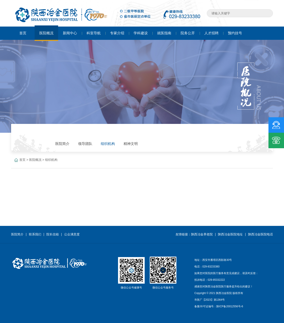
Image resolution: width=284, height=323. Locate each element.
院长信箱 (52, 234)
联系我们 (35, 234)
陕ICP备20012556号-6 (229, 306)
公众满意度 (72, 234)
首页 (22, 160)
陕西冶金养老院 (202, 234)
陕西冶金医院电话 (260, 234)
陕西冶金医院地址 (230, 234)
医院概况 (35, 160)
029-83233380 (210, 266)
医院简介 (17, 234)
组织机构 (51, 160)
